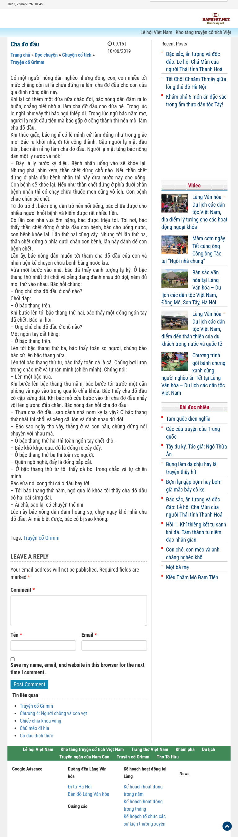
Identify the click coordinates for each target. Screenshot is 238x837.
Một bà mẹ (177, 567)
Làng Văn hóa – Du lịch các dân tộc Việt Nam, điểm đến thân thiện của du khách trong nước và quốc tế (193, 329)
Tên (16, 635)
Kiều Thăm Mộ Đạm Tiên (192, 577)
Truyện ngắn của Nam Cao (84, 757)
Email (89, 635)
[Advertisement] (194, 145)
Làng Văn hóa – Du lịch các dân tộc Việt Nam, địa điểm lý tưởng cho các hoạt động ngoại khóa (194, 212)
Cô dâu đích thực (36, 736)
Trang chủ (20, 55)
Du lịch (208, 749)
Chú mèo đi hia (34, 728)
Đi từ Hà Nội (80, 787)
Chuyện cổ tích (76, 55)
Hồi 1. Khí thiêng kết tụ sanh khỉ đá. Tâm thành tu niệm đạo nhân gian (196, 532)
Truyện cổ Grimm (27, 62)
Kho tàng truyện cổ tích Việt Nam (92, 749)
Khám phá (185, 749)
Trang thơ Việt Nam (149, 749)
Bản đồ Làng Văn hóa (88, 794)
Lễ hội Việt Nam (159, 32)
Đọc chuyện (46, 55)
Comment (23, 590)
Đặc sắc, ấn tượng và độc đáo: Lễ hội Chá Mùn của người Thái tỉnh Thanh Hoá (194, 61)
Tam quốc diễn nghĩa (188, 419)
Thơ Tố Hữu (168, 757)
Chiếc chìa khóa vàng (40, 721)
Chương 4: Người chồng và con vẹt (53, 713)
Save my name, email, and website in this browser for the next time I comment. (77, 669)
